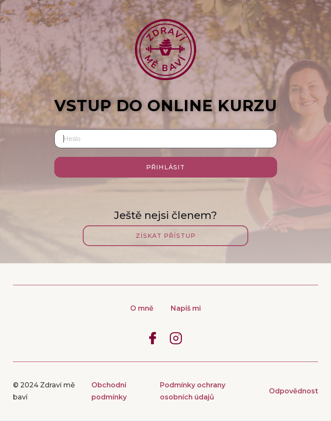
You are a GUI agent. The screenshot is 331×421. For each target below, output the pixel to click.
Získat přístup (166, 236)
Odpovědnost (293, 391)
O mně (141, 308)
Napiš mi (186, 308)
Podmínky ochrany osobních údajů (192, 391)
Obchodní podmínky (109, 391)
